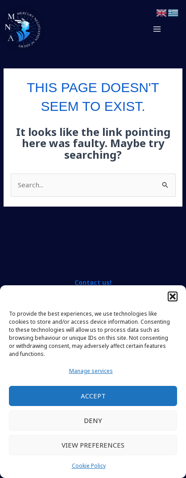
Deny (93, 420)
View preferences (93, 444)
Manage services (91, 371)
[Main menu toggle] (157, 29)
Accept (93, 395)
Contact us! (93, 282)
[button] (172, 296)
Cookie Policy (89, 466)
